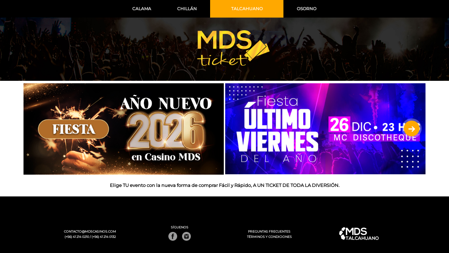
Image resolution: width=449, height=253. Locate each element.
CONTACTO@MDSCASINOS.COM (90, 231)
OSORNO (306, 8)
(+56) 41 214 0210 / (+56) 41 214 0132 (90, 237)
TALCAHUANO (247, 8)
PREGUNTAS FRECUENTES (269, 231)
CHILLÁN (187, 8)
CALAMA (141, 8)
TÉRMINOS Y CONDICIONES (269, 237)
